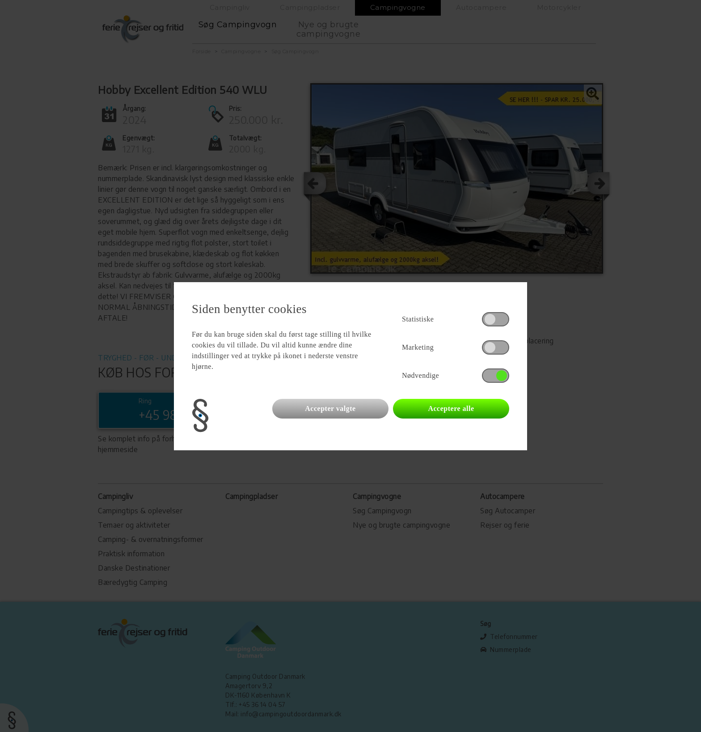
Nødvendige (420, 375)
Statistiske (418, 319)
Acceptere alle (451, 408)
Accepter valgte (330, 408)
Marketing (418, 347)
